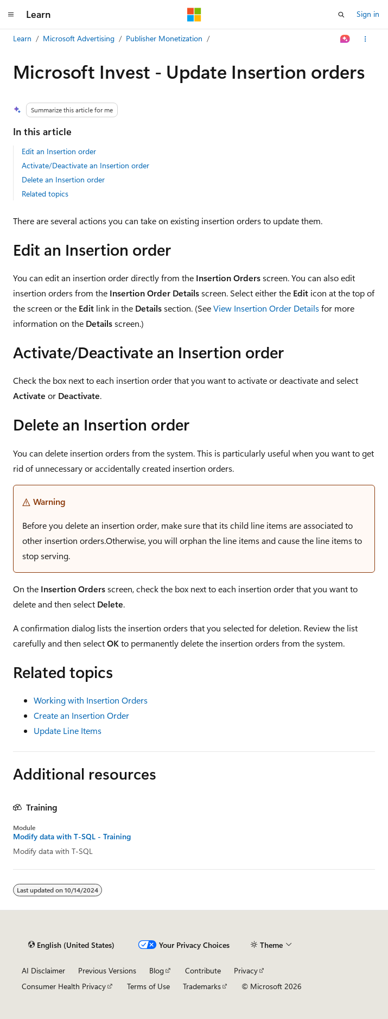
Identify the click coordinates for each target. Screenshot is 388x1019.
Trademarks (202, 986)
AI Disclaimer (43, 970)
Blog (156, 970)
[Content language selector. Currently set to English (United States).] (71, 945)
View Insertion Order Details (266, 308)
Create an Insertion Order (81, 715)
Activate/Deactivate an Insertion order (85, 165)
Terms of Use (148, 986)
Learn (22, 38)
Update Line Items (67, 730)
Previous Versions (107, 970)
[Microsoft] (194, 15)
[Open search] (341, 14)
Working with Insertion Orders (91, 700)
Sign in (368, 14)
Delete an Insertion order (63, 179)
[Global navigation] (11, 14)
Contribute (203, 970)
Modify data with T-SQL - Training (72, 836)
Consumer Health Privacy (64, 986)
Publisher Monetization (164, 38)
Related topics (45, 193)
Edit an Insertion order (59, 151)
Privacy (246, 970)
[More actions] (365, 39)
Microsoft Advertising (79, 38)
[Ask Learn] (345, 39)
